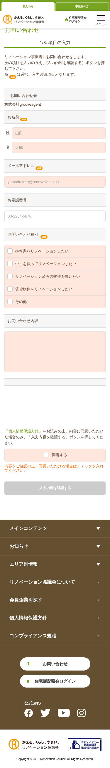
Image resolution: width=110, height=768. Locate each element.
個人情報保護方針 (23, 431)
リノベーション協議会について (42, 582)
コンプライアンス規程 (32, 635)
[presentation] (49, 400)
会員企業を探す (25, 599)
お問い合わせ (55, 663)
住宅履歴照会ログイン (78, 19)
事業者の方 (82, 6)
